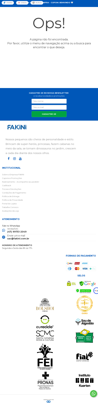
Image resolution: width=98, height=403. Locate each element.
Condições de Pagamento (14, 193)
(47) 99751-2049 (17, 231)
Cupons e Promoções (12, 178)
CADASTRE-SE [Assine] (49, 114)
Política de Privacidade (12, 200)
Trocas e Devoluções (11, 189)
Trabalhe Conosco (10, 207)
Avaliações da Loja (10, 211)
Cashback (6, 185)
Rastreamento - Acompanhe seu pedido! (20, 182)
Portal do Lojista (9, 203)
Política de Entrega (10, 196)
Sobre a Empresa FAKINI (13, 174)
